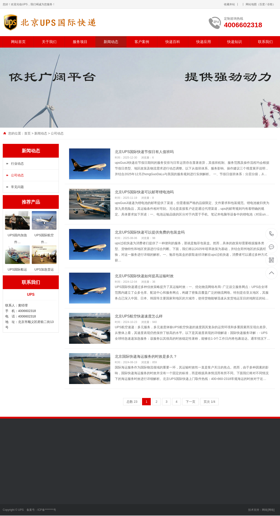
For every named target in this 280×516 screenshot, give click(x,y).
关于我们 (49, 42)
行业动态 (17, 163)
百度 (262, 4)
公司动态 (57, 133)
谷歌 (270, 4)
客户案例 (142, 42)
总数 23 (132, 401)
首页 (27, 133)
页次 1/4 (209, 401)
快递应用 (203, 42)
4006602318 (272, 234)
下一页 (190, 401)
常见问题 (17, 187)
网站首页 (18, 42)
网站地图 (251, 4)
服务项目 (80, 42)
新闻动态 (111, 42)
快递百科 (172, 42)
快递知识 (234, 42)
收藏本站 (229, 4)
